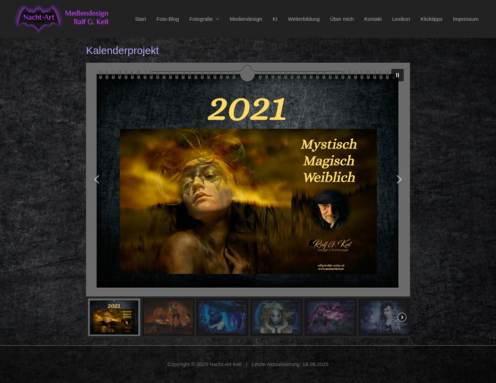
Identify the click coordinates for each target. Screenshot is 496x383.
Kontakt (373, 19)
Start (140, 19)
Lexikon (401, 19)
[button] (397, 75)
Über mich (342, 19)
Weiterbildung (303, 19)
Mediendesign (246, 19)
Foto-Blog (167, 19)
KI (275, 19)
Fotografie (201, 19)
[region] (248, 200)
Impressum (466, 19)
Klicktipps (431, 19)
